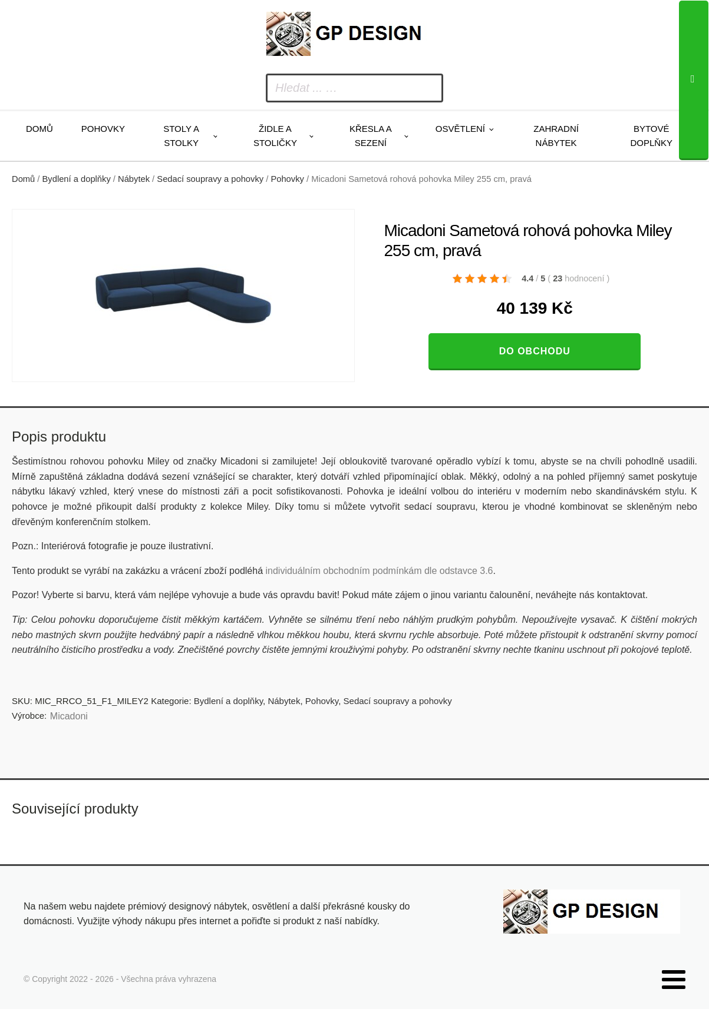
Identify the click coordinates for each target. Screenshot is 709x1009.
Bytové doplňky (651, 136)
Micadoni (69, 716)
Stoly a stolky (181, 136)
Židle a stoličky (275, 136)
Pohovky (103, 129)
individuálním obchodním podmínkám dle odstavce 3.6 (379, 571)
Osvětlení (460, 129)
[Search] (693, 80)
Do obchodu (535, 351)
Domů (39, 129)
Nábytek (134, 179)
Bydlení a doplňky (76, 179)
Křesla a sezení (370, 136)
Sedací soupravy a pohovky (210, 179)
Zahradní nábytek (556, 136)
